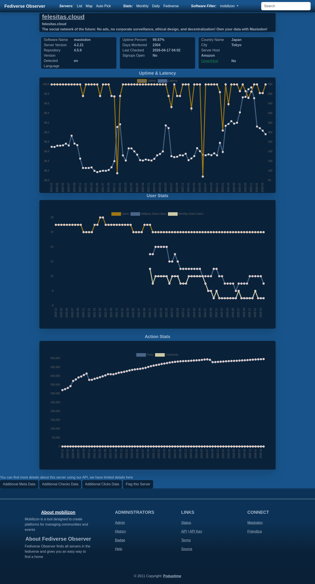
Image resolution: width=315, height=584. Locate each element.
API (184, 531)
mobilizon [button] (228, 6)
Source (186, 549)
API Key (195, 531)
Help (118, 549)
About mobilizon (58, 512)
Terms (186, 540)
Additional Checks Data (60, 484)
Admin (120, 522)
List (79, 6)
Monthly (142, 6)
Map (89, 6)
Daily (156, 6)
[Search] (286, 6)
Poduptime (172, 576)
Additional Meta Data (19, 484)
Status (186, 522)
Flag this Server (138, 484)
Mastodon (255, 522)
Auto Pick (103, 6)
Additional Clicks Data (102, 484)
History (120, 531)
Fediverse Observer (24, 6)
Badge (120, 540)
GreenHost (209, 61)
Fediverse (171, 6)
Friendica (254, 531)
